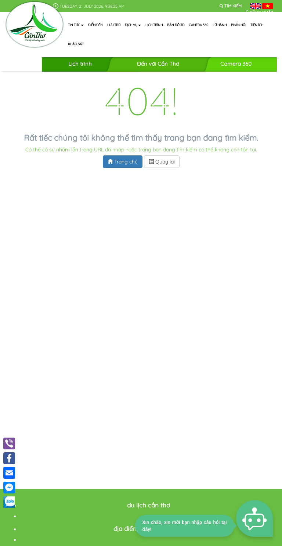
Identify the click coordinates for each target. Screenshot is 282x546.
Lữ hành (220, 25)
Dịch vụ (133, 25)
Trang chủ (123, 161)
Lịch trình (154, 25)
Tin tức (76, 25)
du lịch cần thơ (148, 505)
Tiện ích (256, 25)
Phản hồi (238, 25)
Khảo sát (76, 44)
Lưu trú (113, 25)
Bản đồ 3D (175, 25)
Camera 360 (198, 25)
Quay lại (162, 161)
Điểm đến (95, 25)
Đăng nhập (261, 12)
